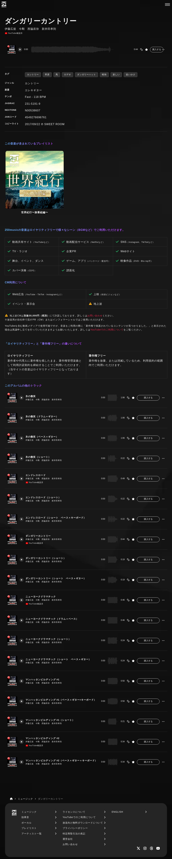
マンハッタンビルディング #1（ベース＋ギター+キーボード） (61, 671)
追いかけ (130, 74)
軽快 (104, 74)
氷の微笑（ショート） (39, 428)
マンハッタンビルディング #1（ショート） (52, 691)
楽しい (116, 74)
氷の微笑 (31, 367)
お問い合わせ (94, 286)
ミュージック (29, 783)
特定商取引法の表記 (74, 804)
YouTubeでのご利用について (106, 300)
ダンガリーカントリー (39, 507)
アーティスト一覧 (32, 804)
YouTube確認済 (13, 33)
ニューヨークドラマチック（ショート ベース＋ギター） (61, 630)
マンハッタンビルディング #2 (44, 709)
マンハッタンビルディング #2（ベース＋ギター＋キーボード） (61, 731)
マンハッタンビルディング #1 (44, 650)
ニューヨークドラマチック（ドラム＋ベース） (54, 590)
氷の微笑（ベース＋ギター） (43, 407)
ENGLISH (117, 783)
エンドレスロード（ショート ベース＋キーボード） (58, 488)
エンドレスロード (37, 446)
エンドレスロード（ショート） (45, 468)
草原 (47, 74)
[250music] (4, 4)
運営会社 (68, 810)
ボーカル (27, 793)
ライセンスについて (74, 783)
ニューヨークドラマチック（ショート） (50, 610)
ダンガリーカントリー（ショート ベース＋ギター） (58, 549)
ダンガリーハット (86, 74)
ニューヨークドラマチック (42, 567)
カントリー (33, 74)
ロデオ (67, 74)
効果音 (25, 788)
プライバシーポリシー (75, 799)
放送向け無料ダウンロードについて (83, 793)
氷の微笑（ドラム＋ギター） (43, 387)
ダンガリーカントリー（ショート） (47, 529)
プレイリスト (29, 799)
